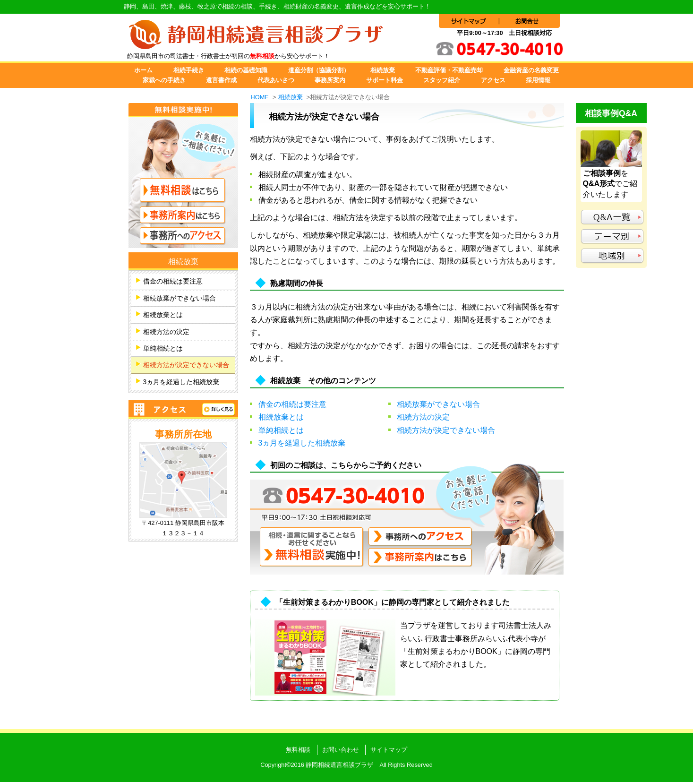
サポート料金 (384, 80)
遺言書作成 (221, 80)
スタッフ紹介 (441, 80)
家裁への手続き (164, 80)
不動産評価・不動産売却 (449, 70)
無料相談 (298, 749)
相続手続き (188, 70)
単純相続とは (281, 430)
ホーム (143, 70)
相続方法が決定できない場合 (446, 430)
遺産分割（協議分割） (319, 70)
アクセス (493, 80)
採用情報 (538, 80)
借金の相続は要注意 (292, 404)
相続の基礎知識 (245, 70)
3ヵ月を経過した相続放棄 (302, 443)
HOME (260, 97)
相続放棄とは (281, 417)
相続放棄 (382, 70)
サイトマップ (388, 749)
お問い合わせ (340, 749)
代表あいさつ (275, 80)
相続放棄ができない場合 (438, 404)
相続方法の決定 (423, 417)
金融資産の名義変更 (531, 70)
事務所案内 (330, 80)
